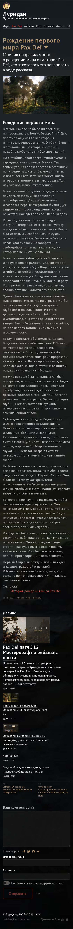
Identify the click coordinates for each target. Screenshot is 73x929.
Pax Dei (17, 26)
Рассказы (36, 597)
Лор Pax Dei (10, 756)
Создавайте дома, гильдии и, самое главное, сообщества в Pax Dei (26, 769)
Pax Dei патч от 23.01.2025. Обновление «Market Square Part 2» (25, 710)
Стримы (48, 26)
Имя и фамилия (13, 856)
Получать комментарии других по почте (33, 883)
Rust (39, 26)
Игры (6, 26)
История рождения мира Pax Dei (35, 591)
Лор (28, 597)
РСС (38, 914)
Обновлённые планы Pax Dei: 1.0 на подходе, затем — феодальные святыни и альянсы (25, 740)
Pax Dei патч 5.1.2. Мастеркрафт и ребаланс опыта (30, 652)
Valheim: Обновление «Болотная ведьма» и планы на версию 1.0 (17, 789)
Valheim (29, 26)
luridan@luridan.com (16, 919)
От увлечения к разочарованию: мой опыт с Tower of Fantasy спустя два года (53, 790)
